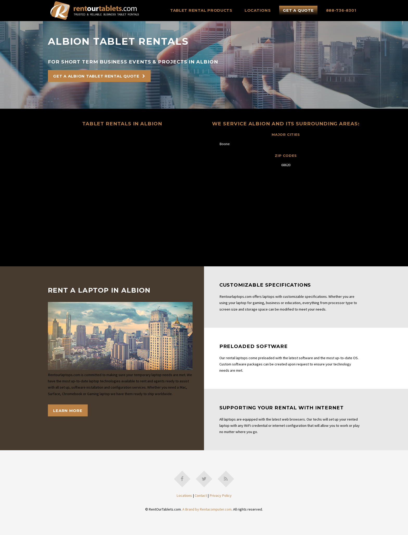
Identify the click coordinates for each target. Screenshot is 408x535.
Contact (201, 495)
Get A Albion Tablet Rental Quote (96, 76)
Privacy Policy (220, 495)
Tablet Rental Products (201, 10)
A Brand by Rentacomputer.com (207, 509)
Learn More (67, 410)
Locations (258, 10)
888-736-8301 (341, 10)
